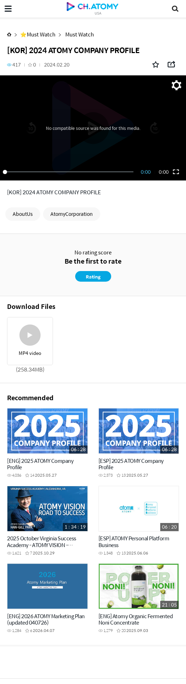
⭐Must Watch (37, 34)
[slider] (69, 171)
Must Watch (79, 34)
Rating (93, 276)
